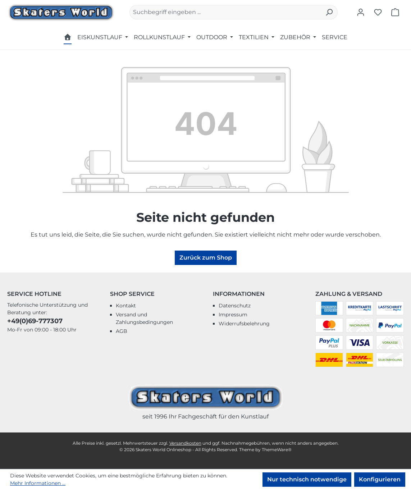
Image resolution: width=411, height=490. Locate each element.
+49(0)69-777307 (35, 321)
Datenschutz (235, 305)
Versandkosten (185, 443)
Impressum (233, 314)
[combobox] (225, 12)
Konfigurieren (380, 479)
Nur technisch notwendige (307, 479)
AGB (121, 331)
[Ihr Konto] (360, 12)
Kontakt (126, 305)
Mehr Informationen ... (37, 483)
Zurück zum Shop (205, 257)
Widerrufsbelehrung (244, 323)
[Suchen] (329, 12)
